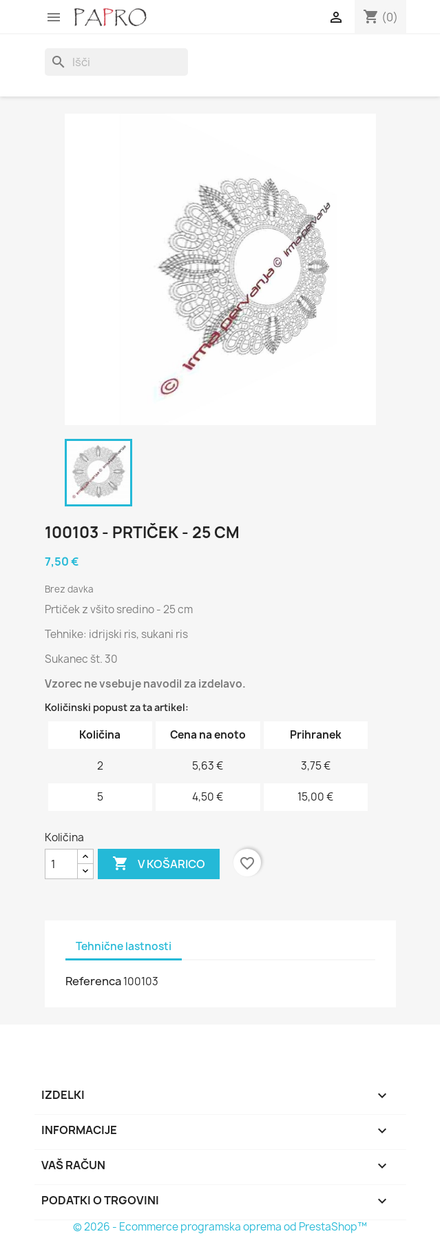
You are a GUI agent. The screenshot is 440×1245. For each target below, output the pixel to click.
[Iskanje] (116, 62)
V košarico (158, 864)
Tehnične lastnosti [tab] (123, 946)
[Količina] (61, 864)
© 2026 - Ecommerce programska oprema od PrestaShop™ (220, 1227)
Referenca (93, 981)
